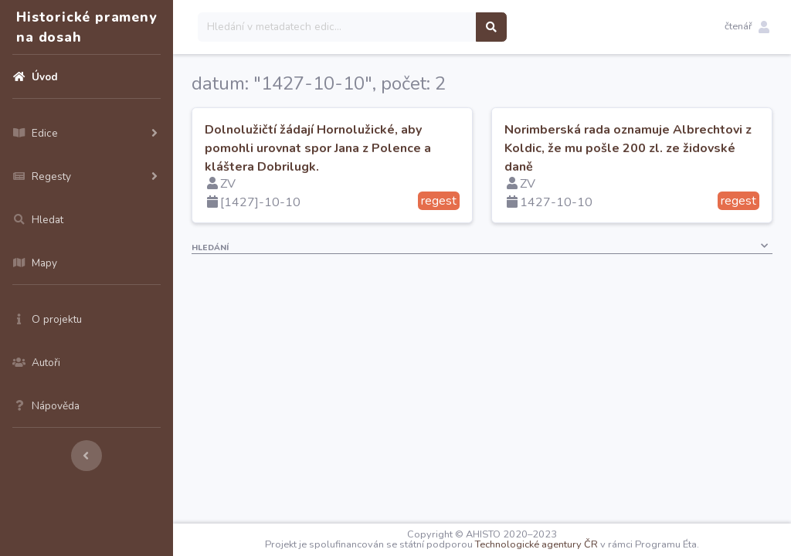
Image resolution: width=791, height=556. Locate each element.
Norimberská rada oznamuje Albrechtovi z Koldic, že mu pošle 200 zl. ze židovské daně (628, 148)
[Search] (337, 27)
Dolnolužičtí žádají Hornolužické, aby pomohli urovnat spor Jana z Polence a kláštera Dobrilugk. (318, 148)
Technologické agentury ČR (536, 544)
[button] (747, 27)
